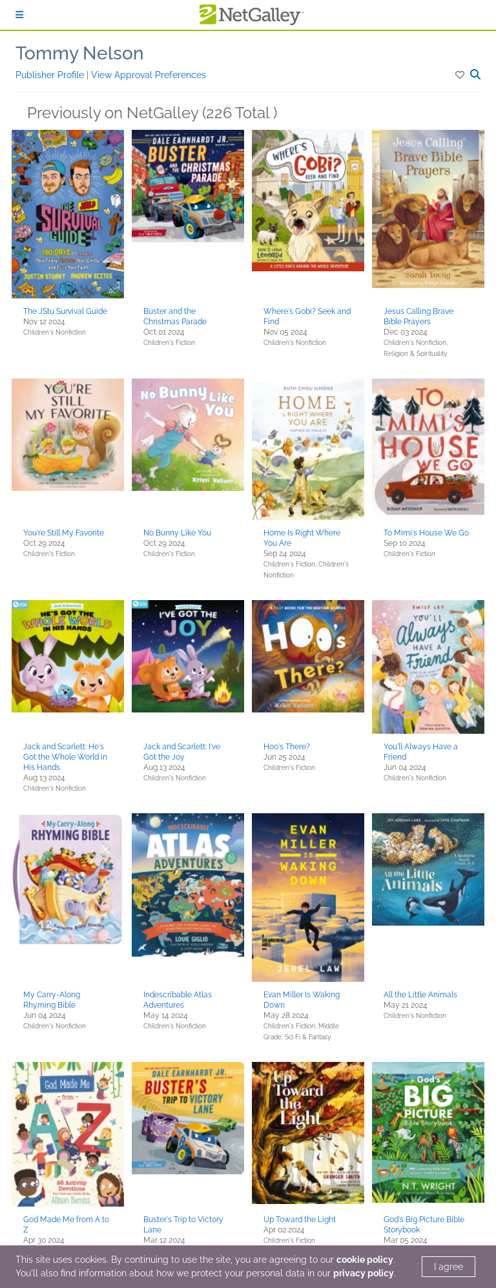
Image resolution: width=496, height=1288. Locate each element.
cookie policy (364, 1259)
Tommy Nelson (80, 53)
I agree (448, 1267)
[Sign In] (19, 15)
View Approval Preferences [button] (148, 75)
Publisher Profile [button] (51, 75)
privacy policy (363, 1273)
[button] (460, 74)
